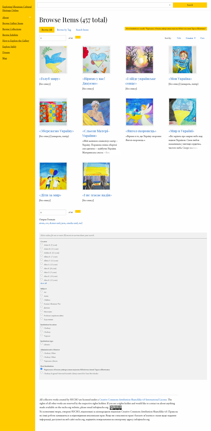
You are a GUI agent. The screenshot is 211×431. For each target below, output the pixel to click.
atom (41, 223)
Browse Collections (11, 29)
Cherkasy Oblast (50, 353)
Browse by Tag (64, 29)
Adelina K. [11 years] (51, 253)
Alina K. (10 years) (50, 276)
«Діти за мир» (50, 195)
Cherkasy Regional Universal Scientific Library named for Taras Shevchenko (71, 373)
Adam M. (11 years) (51, 249)
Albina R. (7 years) (50, 256)
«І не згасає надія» (97, 195)
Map (4, 58)
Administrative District (50, 349)
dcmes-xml (55, 223)
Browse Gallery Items (12, 23)
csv (46, 223)
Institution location (49, 324)
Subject (44, 288)
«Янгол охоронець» (141, 131)
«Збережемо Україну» (56, 131)
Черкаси (47, 336)
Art (45, 292)
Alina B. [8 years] (50, 268)
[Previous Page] (76, 37)
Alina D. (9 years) (50, 272)
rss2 (80, 223)
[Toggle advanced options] (170, 5)
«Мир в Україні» (181, 131)
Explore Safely (9, 46)
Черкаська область (50, 361)
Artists (46, 296)
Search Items (82, 29)
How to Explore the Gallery (15, 40)
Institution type (47, 341)
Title (179, 38)
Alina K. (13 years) (50, 280)
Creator (190, 38)
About (5, 17)
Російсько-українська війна (53, 315)
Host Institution (47, 366)
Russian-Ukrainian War (52, 304)
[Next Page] (79, 37)
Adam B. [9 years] (50, 245)
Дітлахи (47, 308)
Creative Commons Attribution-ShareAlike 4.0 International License (133, 399)
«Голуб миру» (49, 78)
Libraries (47, 344)
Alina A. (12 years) (50, 264)
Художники (48, 319)
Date (202, 38)
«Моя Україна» (180, 78)
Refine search (123, 229)
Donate (6, 52)
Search (190, 5)
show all (44, 283)
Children (47, 300)
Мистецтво (48, 311)
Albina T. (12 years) (51, 260)
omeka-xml (72, 223)
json (63, 223)
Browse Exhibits (10, 34)
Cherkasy (47, 328)
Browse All (47, 29)
